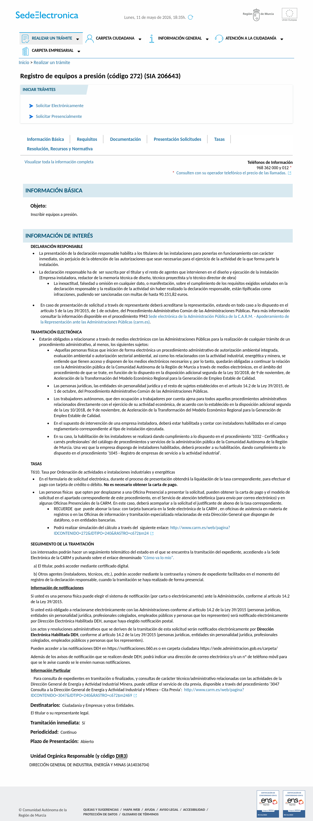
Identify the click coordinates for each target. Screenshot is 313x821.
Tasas (219, 139)
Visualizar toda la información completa (58, 162)
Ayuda (150, 809)
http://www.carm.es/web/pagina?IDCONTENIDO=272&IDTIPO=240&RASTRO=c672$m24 (142, 530)
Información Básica (45, 139)
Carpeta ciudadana (115, 38)
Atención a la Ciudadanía (250, 38)
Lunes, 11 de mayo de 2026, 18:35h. (155, 17)
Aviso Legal (169, 809)
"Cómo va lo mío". (158, 557)
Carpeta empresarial (52, 50)
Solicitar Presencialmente (59, 116)
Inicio (24, 62)
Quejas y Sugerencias (101, 809)
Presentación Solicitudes (177, 139)
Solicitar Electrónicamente (60, 105)
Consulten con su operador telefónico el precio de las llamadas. (235, 173)
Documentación (125, 139)
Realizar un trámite (52, 38)
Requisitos (87, 139)
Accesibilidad (194, 809)
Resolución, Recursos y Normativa (60, 149)
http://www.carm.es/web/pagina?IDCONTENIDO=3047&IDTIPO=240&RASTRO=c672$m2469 (137, 692)
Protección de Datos (100, 814)
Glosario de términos (140, 814)
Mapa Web (131, 809)
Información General (180, 38)
